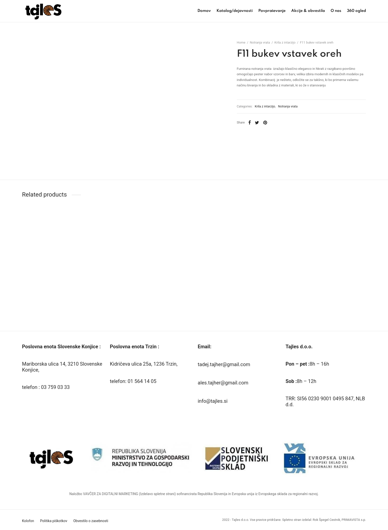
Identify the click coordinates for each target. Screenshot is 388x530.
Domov (204, 11)
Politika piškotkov (53, 521)
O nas (336, 11)
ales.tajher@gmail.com (223, 383)
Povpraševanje (272, 11)
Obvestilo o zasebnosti (90, 521)
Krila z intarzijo (286, 43)
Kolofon (28, 521)
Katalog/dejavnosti (235, 11)
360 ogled (356, 11)
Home (242, 43)
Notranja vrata (261, 43)
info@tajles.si (213, 401)
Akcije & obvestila (308, 11)
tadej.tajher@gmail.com (224, 364)
